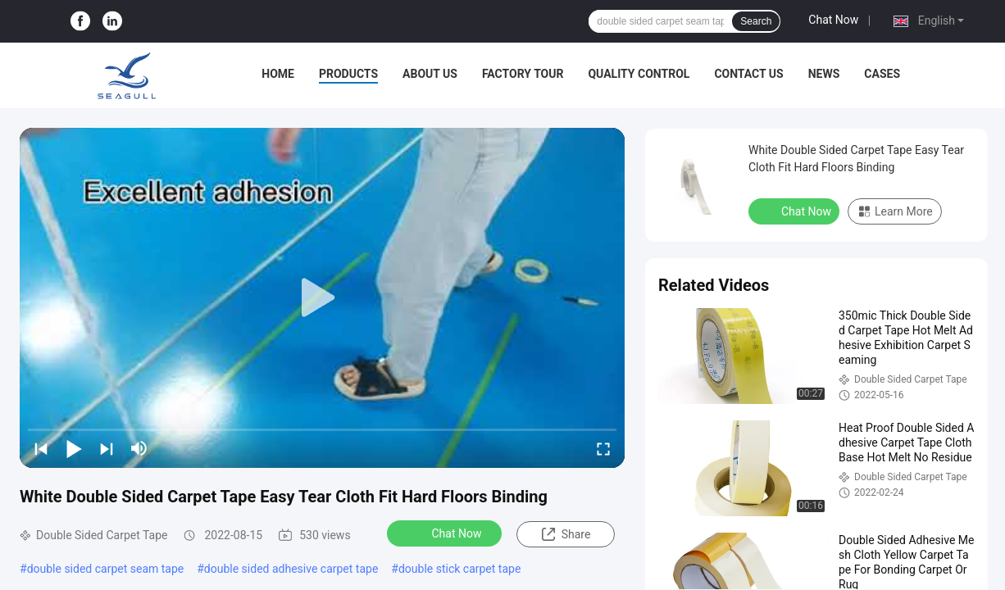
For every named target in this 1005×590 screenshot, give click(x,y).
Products (348, 73)
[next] (106, 448)
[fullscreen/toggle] (603, 448)
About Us (429, 73)
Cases (882, 73)
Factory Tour (523, 73)
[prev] (41, 448)
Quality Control (638, 73)
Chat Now (833, 19)
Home (277, 73)
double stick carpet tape (459, 568)
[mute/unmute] (139, 448)
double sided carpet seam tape (105, 568)
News (824, 73)
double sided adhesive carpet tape (291, 568)
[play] (322, 298)
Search (755, 21)
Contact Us (748, 73)
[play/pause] (73, 448)
